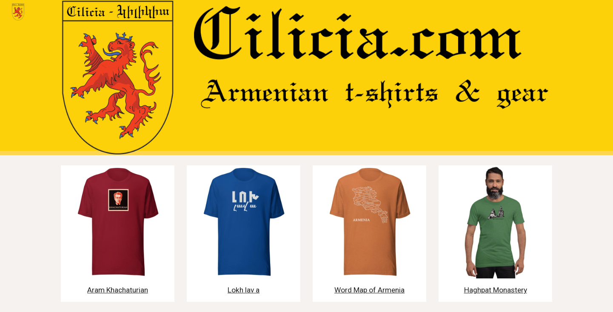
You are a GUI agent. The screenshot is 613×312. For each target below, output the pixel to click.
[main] (117, 290)
